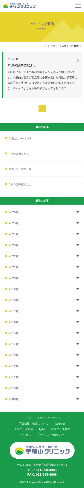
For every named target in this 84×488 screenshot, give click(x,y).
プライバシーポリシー (50, 434)
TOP (45, 46)
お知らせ (59, 423)
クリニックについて (49, 418)
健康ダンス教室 (60, 429)
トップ (27, 418)
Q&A (42, 429)
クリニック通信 (23, 429)
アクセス (25, 434)
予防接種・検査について (33, 423)
